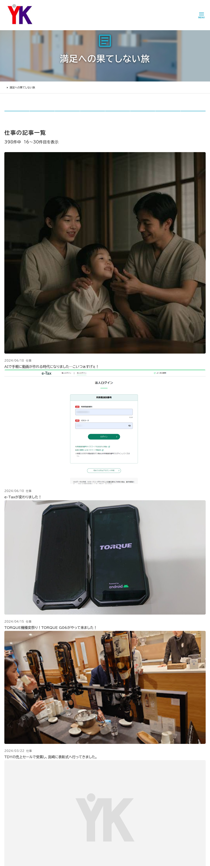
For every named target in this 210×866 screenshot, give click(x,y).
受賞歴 (78, 777)
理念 (77, 765)
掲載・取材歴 (82, 783)
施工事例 (45, 746)
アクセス (79, 801)
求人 (77, 807)
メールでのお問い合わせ (135, 693)
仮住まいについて (16, 771)
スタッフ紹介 (82, 789)
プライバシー (107, 794)
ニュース (104, 752)
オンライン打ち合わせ (18, 777)
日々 (42, 116)
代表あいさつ (82, 759)
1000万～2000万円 (54, 777)
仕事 (67, 116)
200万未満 (48, 795)
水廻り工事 (47, 759)
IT (193, 116)
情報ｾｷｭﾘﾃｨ (106, 800)
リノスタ (92, 116)
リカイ (117, 116)
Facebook (129, 758)
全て (17, 116)
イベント (104, 764)
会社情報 (80, 753)
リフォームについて (15, 746)
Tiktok (126, 776)
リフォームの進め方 (17, 753)
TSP (143, 116)
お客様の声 (106, 758)
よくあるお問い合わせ (18, 783)
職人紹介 (80, 795)
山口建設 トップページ (18, 728)
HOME (8, 87)
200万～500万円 (52, 789)
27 (137, 582)
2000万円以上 (50, 771)
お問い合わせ (107, 776)
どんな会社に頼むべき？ (20, 759)
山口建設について (84, 746)
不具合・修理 (107, 782)
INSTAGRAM (131, 764)
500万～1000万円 (53, 783)
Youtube (128, 752)
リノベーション (49, 753)
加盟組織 (80, 771)
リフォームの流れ (15, 765)
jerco (168, 116)
